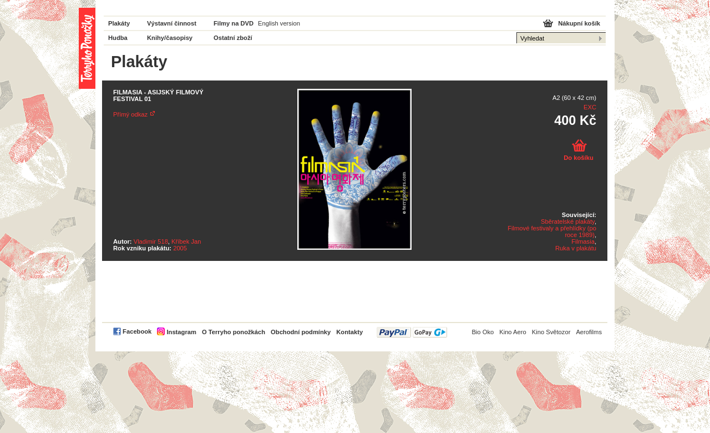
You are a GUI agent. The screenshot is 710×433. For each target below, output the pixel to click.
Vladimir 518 (151, 241)
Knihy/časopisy (169, 37)
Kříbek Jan (186, 241)
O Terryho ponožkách (233, 332)
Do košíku (578, 157)
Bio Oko (482, 332)
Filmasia (583, 241)
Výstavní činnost (171, 23)
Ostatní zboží (233, 37)
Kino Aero (512, 332)
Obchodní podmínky (301, 332)
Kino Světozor (551, 332)
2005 (180, 248)
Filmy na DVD (233, 23)
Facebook (137, 331)
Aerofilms (589, 332)
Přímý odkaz (130, 114)
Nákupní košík (579, 23)
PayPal (412, 332)
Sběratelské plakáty (568, 221)
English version (279, 23)
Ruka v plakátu (575, 248)
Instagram (181, 332)
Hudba (118, 37)
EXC (590, 107)
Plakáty (119, 23)
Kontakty (349, 332)
